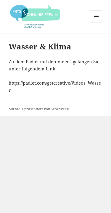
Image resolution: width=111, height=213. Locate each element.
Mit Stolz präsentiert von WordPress (39, 109)
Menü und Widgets (96, 22)
